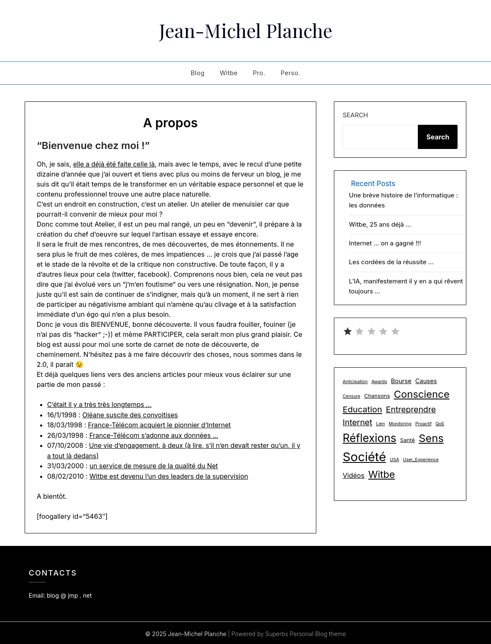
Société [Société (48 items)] (364, 457)
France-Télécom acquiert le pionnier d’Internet (161, 424)
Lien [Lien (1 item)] (380, 424)
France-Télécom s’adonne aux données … (155, 434)
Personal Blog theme (318, 632)
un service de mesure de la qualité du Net (155, 464)
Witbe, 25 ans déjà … (380, 224)
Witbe (229, 73)
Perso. (290, 73)
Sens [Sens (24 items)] (431, 438)
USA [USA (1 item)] (394, 459)
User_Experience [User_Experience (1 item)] (420, 459)
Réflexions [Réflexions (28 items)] (369, 438)
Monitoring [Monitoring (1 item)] (400, 424)
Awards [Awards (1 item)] (379, 381)
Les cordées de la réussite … (391, 262)
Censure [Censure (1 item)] (351, 396)
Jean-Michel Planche (245, 29)
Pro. (259, 73)
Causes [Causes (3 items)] (426, 381)
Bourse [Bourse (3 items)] (401, 381)
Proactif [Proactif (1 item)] (423, 424)
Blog (197, 73)
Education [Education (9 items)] (362, 409)
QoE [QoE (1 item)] (439, 424)
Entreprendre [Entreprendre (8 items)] (411, 409)
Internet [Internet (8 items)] (357, 422)
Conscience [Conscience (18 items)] (421, 394)
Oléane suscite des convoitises (131, 414)
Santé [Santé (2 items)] (407, 440)
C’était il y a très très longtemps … (100, 404)
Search (355, 115)
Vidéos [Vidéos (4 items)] (353, 475)
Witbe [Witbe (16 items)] (381, 474)
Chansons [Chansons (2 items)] (377, 395)
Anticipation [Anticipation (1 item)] (355, 381)
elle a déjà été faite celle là (114, 164)
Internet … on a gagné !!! (385, 243)
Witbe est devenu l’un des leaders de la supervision (170, 474)
